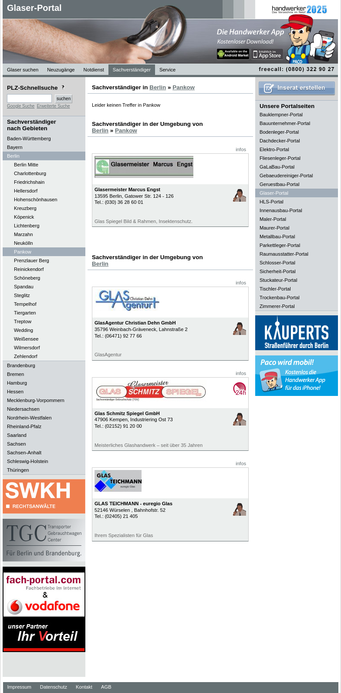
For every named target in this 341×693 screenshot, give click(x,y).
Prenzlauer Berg (31, 260)
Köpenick (24, 217)
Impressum (19, 687)
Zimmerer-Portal (277, 306)
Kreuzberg (25, 208)
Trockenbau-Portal (280, 297)
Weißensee (26, 338)
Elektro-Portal (274, 149)
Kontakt (84, 687)
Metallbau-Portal (277, 236)
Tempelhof (25, 304)
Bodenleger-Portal (279, 132)
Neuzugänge (60, 69)
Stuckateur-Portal (278, 280)
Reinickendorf (29, 269)
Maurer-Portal (274, 227)
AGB (106, 687)
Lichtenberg (26, 225)
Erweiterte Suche (53, 106)
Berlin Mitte (26, 164)
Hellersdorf (25, 190)
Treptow (22, 321)
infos (241, 149)
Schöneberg (27, 278)
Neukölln (23, 243)
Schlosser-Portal (277, 262)
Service (167, 69)
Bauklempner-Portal (281, 114)
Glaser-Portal (34, 8)
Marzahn (23, 234)
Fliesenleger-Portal (280, 158)
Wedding (23, 330)
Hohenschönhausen (35, 199)
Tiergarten (25, 312)
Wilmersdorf (27, 347)
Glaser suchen (22, 69)
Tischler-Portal (275, 288)
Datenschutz (53, 687)
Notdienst (94, 69)
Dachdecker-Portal (280, 140)
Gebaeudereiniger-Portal (286, 175)
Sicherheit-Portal (278, 271)
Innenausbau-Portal (281, 210)
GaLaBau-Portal (277, 166)
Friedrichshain (29, 182)
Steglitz (22, 295)
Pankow (22, 251)
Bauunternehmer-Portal (285, 123)
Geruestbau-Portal (279, 184)
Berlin (157, 87)
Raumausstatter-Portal (284, 254)
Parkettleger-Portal (280, 245)
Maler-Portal (273, 219)
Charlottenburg (30, 173)
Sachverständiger (132, 69)
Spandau (24, 286)
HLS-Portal (272, 201)
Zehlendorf (25, 356)
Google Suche (20, 106)
